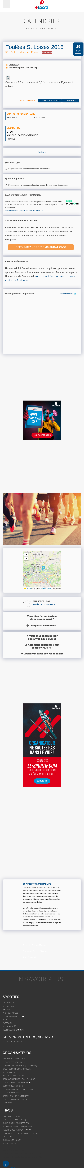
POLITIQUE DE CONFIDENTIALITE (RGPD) (20, 1133)
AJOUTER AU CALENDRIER (14, 1058)
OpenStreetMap (46, 588)
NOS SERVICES (9, 1072)
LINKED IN (7, 1136)
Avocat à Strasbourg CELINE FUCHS (18, 1150)
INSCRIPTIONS (9, 1006)
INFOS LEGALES (9, 1143)
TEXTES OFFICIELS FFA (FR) (14, 1119)
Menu (6, 4)
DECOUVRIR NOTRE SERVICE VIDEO (18, 1089)
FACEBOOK (7, 1023)
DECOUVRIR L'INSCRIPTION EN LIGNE (19, 1079)
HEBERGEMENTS (10, 1030)
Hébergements (70, 101)
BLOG (5, 1019)
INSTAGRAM (8, 1026)
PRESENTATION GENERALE (14, 1075)
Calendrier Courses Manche (34, 945)
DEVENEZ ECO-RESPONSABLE (15, 1082)
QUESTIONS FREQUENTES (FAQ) (16, 1123)
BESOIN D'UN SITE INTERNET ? (16, 1096)
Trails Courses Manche (32, 957)
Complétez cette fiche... (44, 625)
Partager (42, 151)
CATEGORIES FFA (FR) (12, 1116)
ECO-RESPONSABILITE (12, 1016)
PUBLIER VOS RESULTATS (14, 1062)
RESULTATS (8, 1009)
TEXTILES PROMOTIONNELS (15, 1099)
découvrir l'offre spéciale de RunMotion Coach (24, 210)
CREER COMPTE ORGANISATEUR (16, 1069)
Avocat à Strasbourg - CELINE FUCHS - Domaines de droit (27, 1153)
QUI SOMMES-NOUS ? (12, 1140)
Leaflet (27, 588)
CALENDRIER (8, 1002)
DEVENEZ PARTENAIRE (12, 1041)
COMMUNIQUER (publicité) (14, 1086)
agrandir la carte (68, 293)
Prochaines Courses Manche (35, 951)
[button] (43, 568)
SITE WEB (40, 117)
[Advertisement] (42, 469)
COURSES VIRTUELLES (12, 1092)
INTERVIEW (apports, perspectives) (17, 1126)
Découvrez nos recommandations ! (41, 247)
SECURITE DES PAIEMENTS (14, 1130)
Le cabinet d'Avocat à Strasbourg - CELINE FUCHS (23, 1157)
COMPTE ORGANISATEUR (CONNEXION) (20, 1065)
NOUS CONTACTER (11, 1102)
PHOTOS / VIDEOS (10, 1013)
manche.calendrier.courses (44, 604)
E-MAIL (13, 117)
